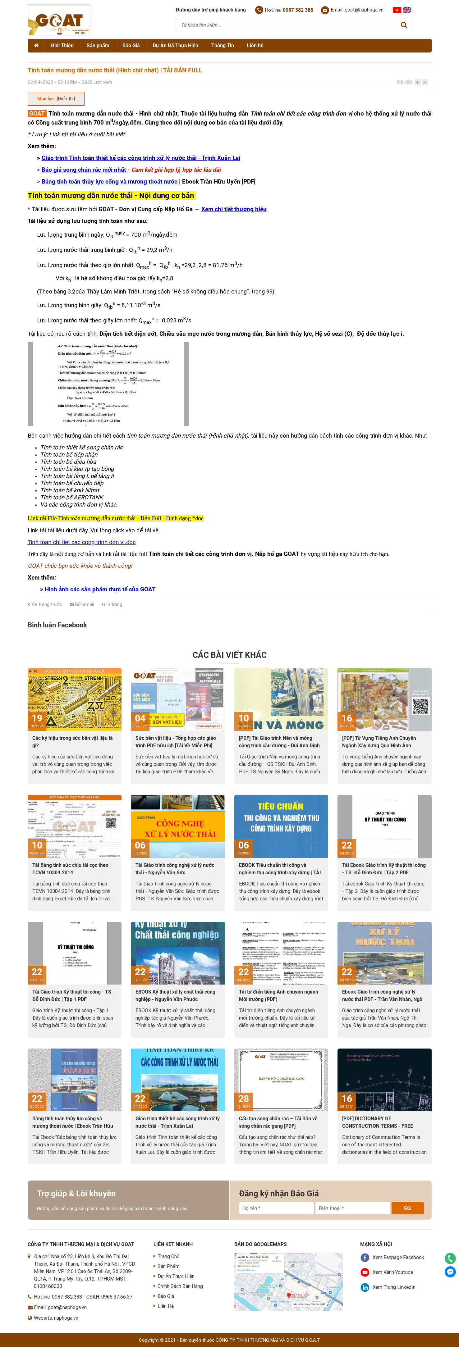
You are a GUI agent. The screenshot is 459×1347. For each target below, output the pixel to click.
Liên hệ (255, 45)
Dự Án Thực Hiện (174, 1276)
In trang (112, 604)
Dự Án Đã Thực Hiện (175, 45)
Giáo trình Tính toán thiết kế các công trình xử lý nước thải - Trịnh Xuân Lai (141, 158)
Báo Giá (131, 45)
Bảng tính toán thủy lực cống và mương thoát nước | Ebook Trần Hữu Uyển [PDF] (72, 1126)
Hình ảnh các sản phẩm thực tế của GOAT (100, 589)
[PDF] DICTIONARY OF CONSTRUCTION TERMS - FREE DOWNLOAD (377, 1126)
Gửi (407, 1208)
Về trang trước (45, 604)
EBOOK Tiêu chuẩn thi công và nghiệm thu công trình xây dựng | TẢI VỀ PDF (280, 872)
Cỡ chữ (404, 82)
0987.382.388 (67, 1297)
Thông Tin (222, 45)
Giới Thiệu (62, 45)
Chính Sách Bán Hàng (178, 1286)
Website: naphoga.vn (56, 1318)
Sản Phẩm (167, 1266)
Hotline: (284, 10)
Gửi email (82, 604)
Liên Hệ (164, 1306)
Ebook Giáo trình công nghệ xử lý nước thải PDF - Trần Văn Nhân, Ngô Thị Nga (382, 999)
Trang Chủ (166, 1256)
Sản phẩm (98, 45)
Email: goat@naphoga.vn (352, 10)
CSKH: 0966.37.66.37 (109, 1297)
